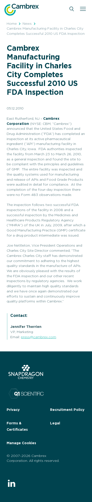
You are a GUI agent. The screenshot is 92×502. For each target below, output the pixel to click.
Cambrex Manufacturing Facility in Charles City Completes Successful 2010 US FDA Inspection (46, 31)
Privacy (13, 410)
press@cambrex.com (38, 337)
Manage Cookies (21, 443)
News (27, 23)
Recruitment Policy (67, 410)
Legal (55, 423)
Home (12, 23)
